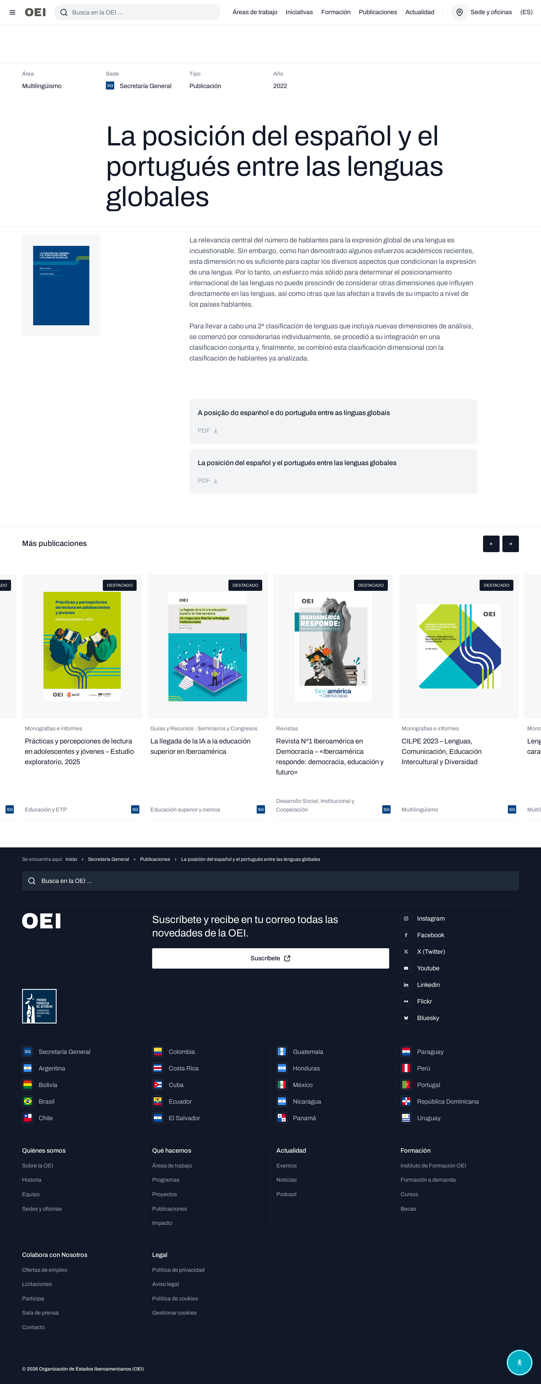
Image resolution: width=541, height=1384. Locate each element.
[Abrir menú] (12, 12)
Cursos (409, 1194)
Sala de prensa (40, 1313)
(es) (526, 12)
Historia (31, 1180)
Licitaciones (37, 1284)
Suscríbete (270, 958)
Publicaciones (378, 12)
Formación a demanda (428, 1180)
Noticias (286, 1180)
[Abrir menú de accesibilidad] (519, 1362)
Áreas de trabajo (255, 12)
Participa (33, 1298)
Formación (336, 12)
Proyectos (164, 1194)
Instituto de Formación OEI (433, 1166)
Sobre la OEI (37, 1166)
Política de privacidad (178, 1270)
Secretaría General (108, 859)
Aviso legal (165, 1284)
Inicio (71, 859)
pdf (208, 430)
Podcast (286, 1194)
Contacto (33, 1327)
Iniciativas (299, 12)
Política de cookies (175, 1298)
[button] (491, 544)
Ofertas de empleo (44, 1270)
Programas (165, 1180)
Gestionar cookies (174, 1313)
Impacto (162, 1223)
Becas (408, 1209)
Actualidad (419, 12)
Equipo (31, 1194)
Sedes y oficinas (42, 1209)
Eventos (286, 1166)
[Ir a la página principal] (35, 12)
